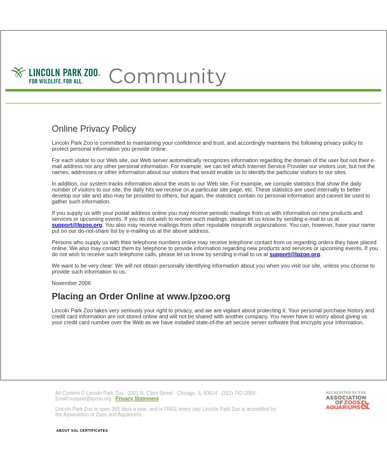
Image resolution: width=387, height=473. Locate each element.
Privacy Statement (137, 398)
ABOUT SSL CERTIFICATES (82, 430)
